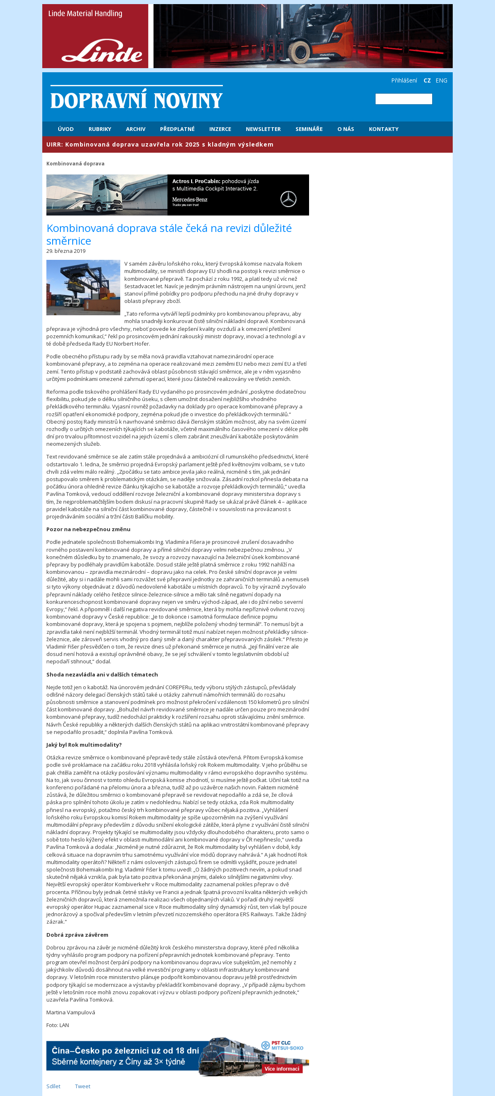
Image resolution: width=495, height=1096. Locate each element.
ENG (441, 80)
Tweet (82, 1086)
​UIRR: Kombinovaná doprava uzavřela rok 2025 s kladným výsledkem (160, 144)
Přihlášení (404, 80)
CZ (427, 80)
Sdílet (53, 1086)
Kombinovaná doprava (75, 163)
